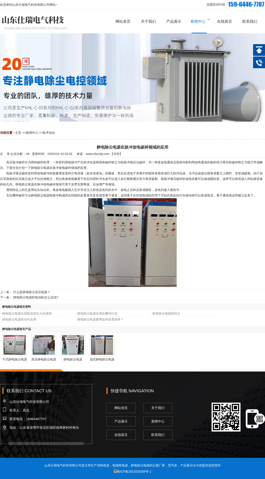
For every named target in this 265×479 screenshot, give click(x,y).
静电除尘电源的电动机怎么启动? (35, 297)
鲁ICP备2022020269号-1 (132, 471)
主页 (18, 132)
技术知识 (49, 132)
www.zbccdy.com (97, 154)
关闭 (116, 154)
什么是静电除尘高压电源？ (31, 292)
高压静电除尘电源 (43, 359)
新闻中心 (32, 132)
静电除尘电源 (73, 359)
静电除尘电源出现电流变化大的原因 (27, 313)
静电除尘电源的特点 (166, 313)
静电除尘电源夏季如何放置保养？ (100, 319)
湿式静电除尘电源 (102, 359)
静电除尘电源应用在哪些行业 (97, 313)
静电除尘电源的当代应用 (19, 319)
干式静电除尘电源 (14, 359)
